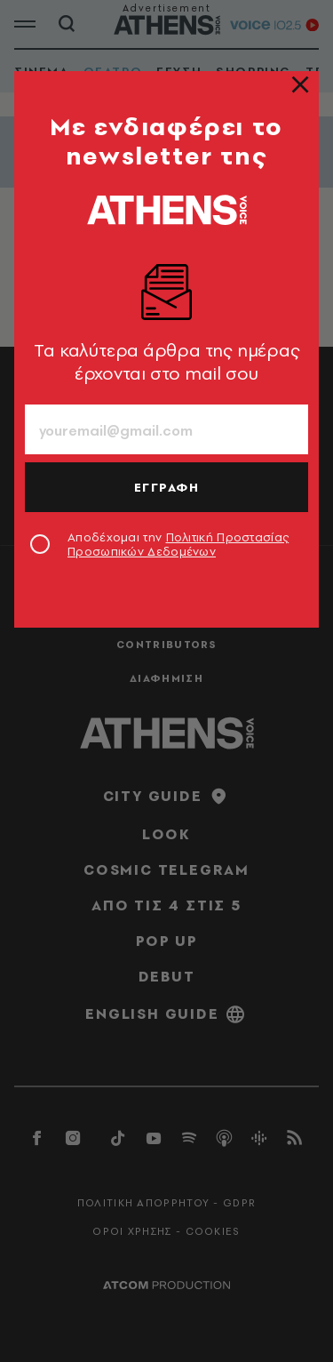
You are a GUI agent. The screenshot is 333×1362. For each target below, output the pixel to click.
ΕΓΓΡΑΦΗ (167, 487)
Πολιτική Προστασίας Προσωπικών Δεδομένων (178, 544)
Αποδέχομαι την (178, 544)
